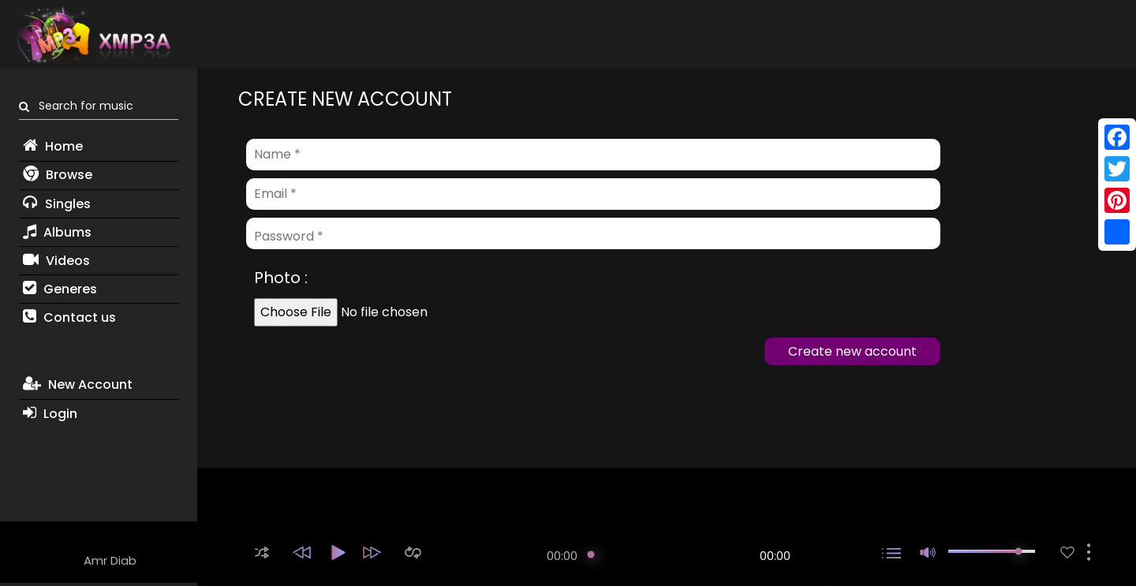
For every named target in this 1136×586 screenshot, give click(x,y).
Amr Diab (110, 560)
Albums (57, 232)
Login (50, 414)
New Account (78, 384)
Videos (56, 261)
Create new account (852, 351)
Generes (60, 289)
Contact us (69, 317)
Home (53, 146)
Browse (57, 175)
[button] (262, 552)
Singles (57, 204)
